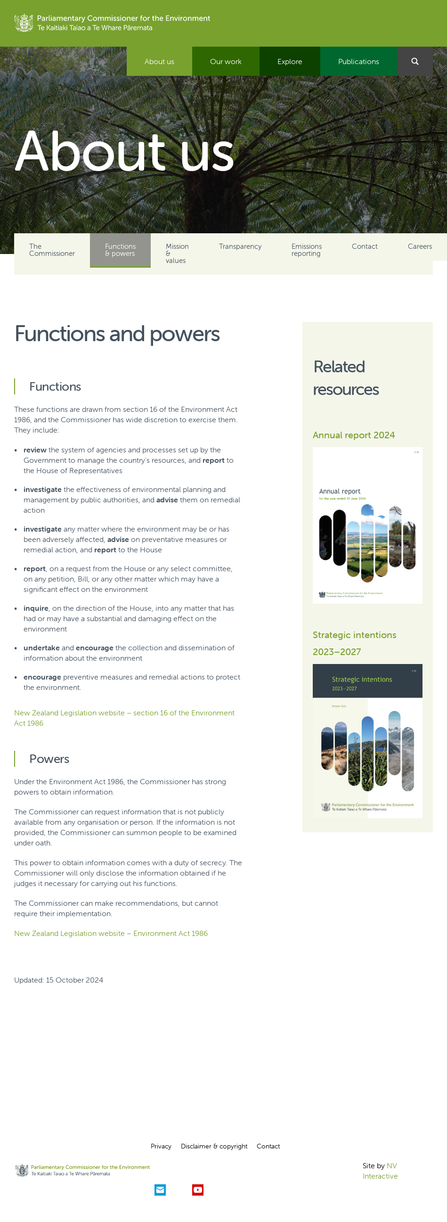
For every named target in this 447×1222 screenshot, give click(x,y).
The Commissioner (52, 250)
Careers (420, 246)
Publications (358, 61)
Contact (365, 246)
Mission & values (177, 253)
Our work (226, 61)
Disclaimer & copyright (214, 1146)
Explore (289, 61)
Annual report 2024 (354, 435)
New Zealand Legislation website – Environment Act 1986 (111, 933)
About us (159, 61)
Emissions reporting (307, 250)
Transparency (240, 246)
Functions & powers (120, 250)
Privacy (161, 1146)
